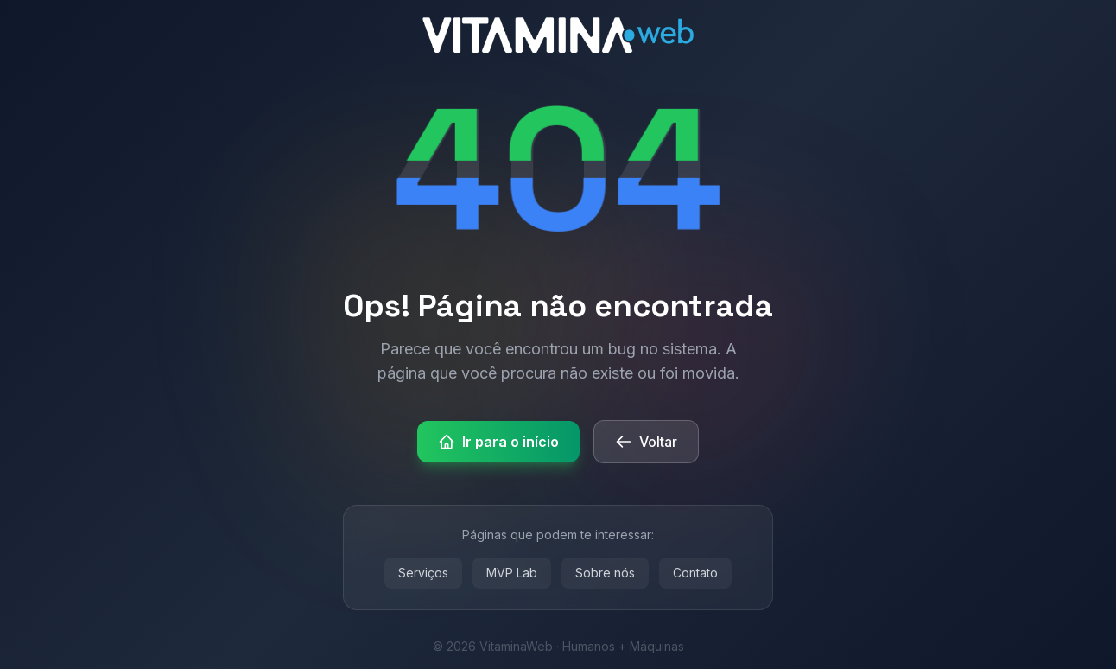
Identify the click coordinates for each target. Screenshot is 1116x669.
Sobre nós (605, 572)
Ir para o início (498, 441)
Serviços (423, 572)
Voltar (646, 441)
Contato (695, 572)
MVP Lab (511, 572)
